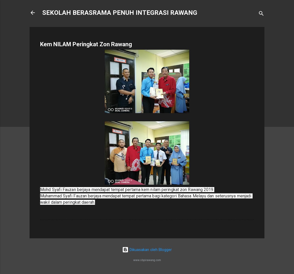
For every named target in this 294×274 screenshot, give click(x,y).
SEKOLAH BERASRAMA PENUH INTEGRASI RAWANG (119, 12)
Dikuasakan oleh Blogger (147, 249)
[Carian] (261, 14)
